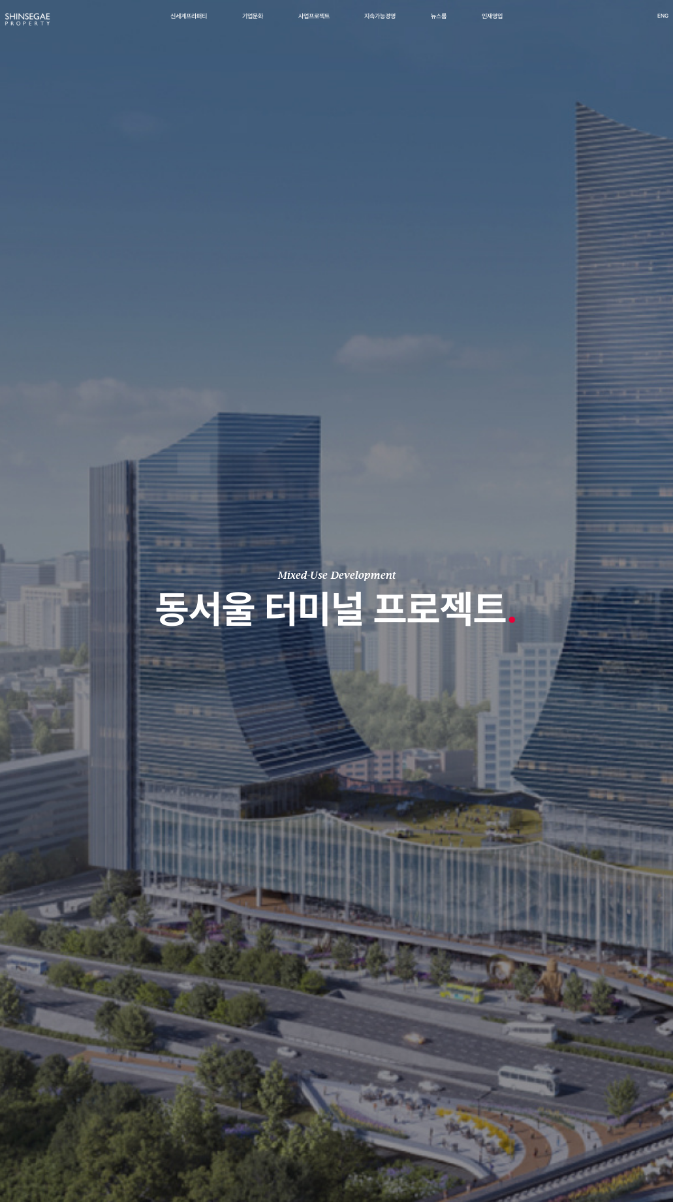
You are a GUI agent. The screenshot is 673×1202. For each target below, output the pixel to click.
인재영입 (492, 23)
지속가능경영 (380, 23)
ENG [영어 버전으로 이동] (639, 23)
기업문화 (252, 23)
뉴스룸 (438, 23)
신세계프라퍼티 (188, 23)
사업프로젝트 (314, 23)
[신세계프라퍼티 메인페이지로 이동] (51, 28)
